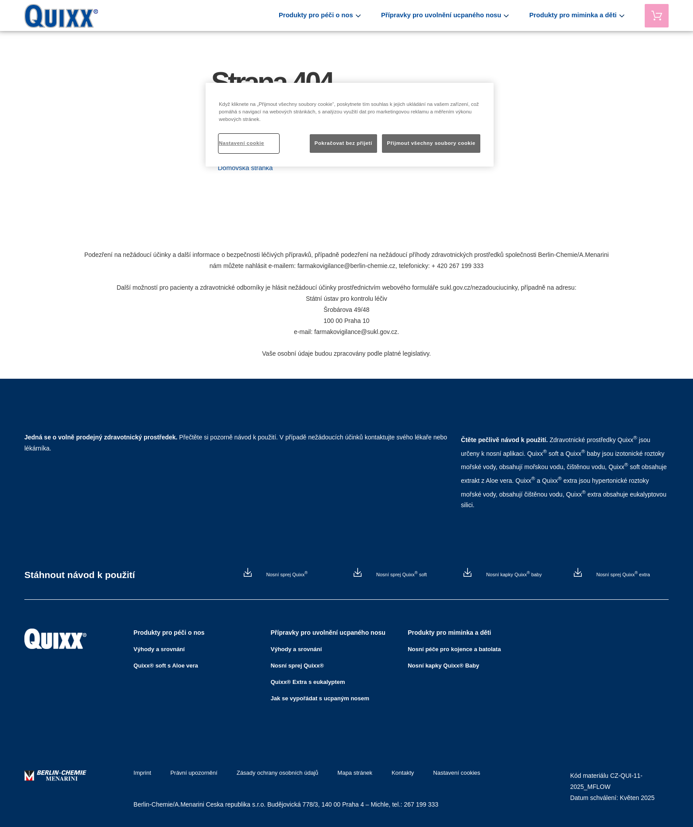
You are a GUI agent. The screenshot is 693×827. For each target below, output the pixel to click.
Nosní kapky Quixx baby (513, 574)
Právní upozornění (192, 770)
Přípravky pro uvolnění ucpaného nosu (459, 15)
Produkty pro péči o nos (344, 15)
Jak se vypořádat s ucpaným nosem (320, 695)
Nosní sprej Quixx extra (622, 574)
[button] (245, 168)
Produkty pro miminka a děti (581, 15)
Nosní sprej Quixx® (297, 663)
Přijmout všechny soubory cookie (431, 143)
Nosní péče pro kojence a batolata (454, 646)
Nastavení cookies (449, 770)
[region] (350, 125)
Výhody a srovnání (159, 646)
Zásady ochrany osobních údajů (274, 770)
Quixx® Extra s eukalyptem (308, 679)
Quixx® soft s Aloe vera (165, 663)
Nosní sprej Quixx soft (401, 574)
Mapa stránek (350, 770)
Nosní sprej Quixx (286, 574)
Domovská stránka (245, 167)
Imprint (142, 770)
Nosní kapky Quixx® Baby (443, 663)
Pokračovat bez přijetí (343, 143)
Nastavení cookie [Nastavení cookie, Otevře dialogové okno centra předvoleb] (241, 143)
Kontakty (396, 770)
